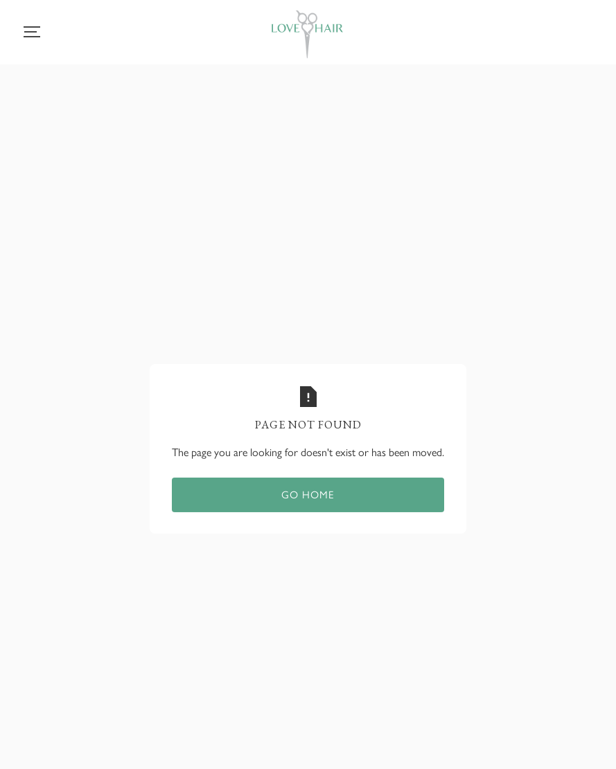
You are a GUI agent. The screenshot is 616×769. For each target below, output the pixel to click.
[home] (307, 37)
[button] (32, 32)
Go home (308, 495)
